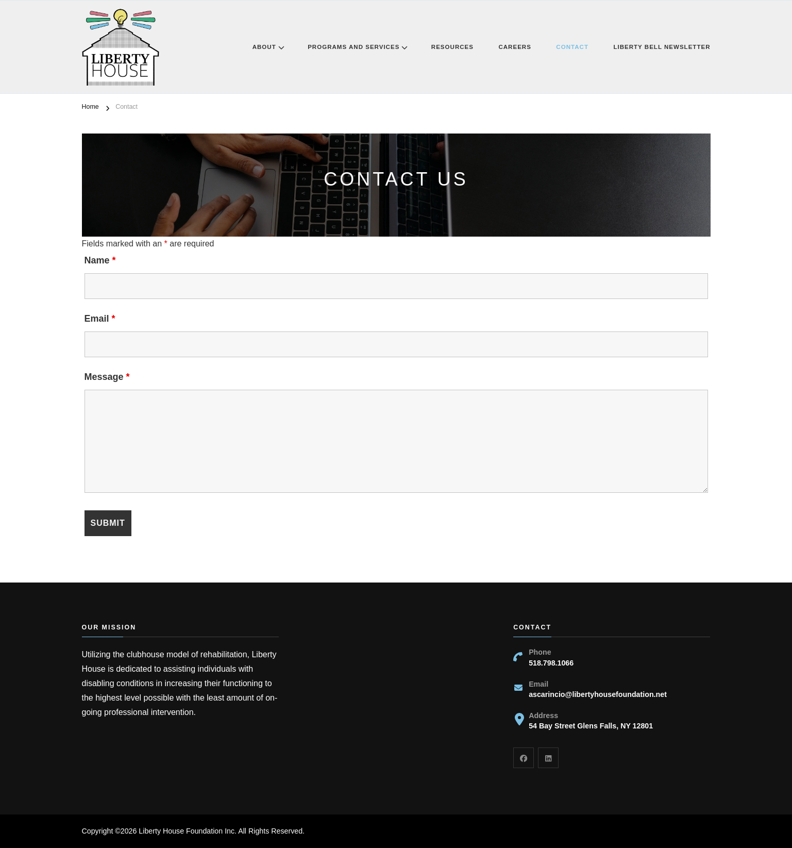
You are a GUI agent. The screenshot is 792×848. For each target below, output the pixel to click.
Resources (452, 47)
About (264, 47)
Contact (572, 47)
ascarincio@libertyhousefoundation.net (598, 694)
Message (107, 377)
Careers (514, 47)
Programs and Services (353, 47)
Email (100, 318)
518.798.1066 (551, 663)
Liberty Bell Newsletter (661, 47)
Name (100, 260)
